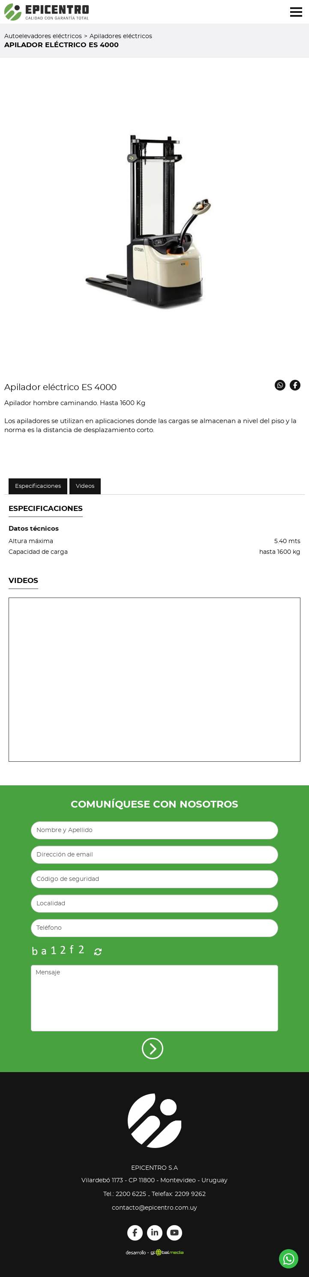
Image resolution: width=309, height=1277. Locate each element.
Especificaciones (38, 486)
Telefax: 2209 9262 (179, 1194)
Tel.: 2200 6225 (124, 1194)
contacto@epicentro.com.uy (154, 1208)
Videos (85, 486)
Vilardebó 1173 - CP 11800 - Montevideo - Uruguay (154, 1181)
